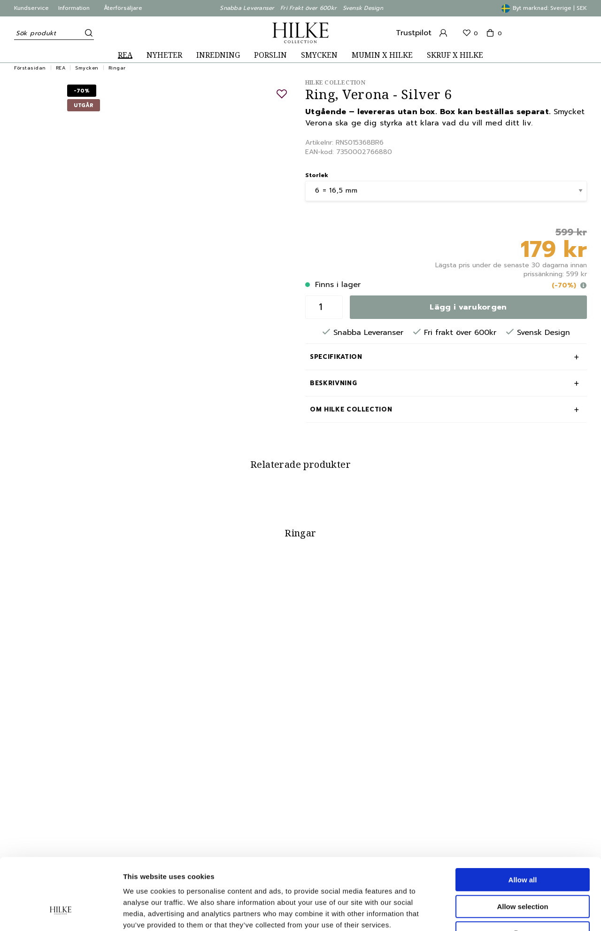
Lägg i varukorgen (468, 307)
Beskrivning (333, 383)
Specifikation (336, 356)
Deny (523, 872)
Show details (493, 912)
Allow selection (522, 845)
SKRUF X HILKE (455, 55)
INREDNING (218, 55)
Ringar (117, 67)
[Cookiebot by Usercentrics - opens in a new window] (61, 913)
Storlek (316, 175)
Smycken (87, 67)
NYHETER (164, 55)
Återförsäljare (123, 8)
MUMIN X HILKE (382, 55)
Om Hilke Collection (351, 409)
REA (125, 55)
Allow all (523, 818)
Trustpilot (413, 33)
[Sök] (87, 33)
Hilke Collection (335, 82)
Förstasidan (30, 67)
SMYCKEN (319, 55)
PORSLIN (270, 55)
